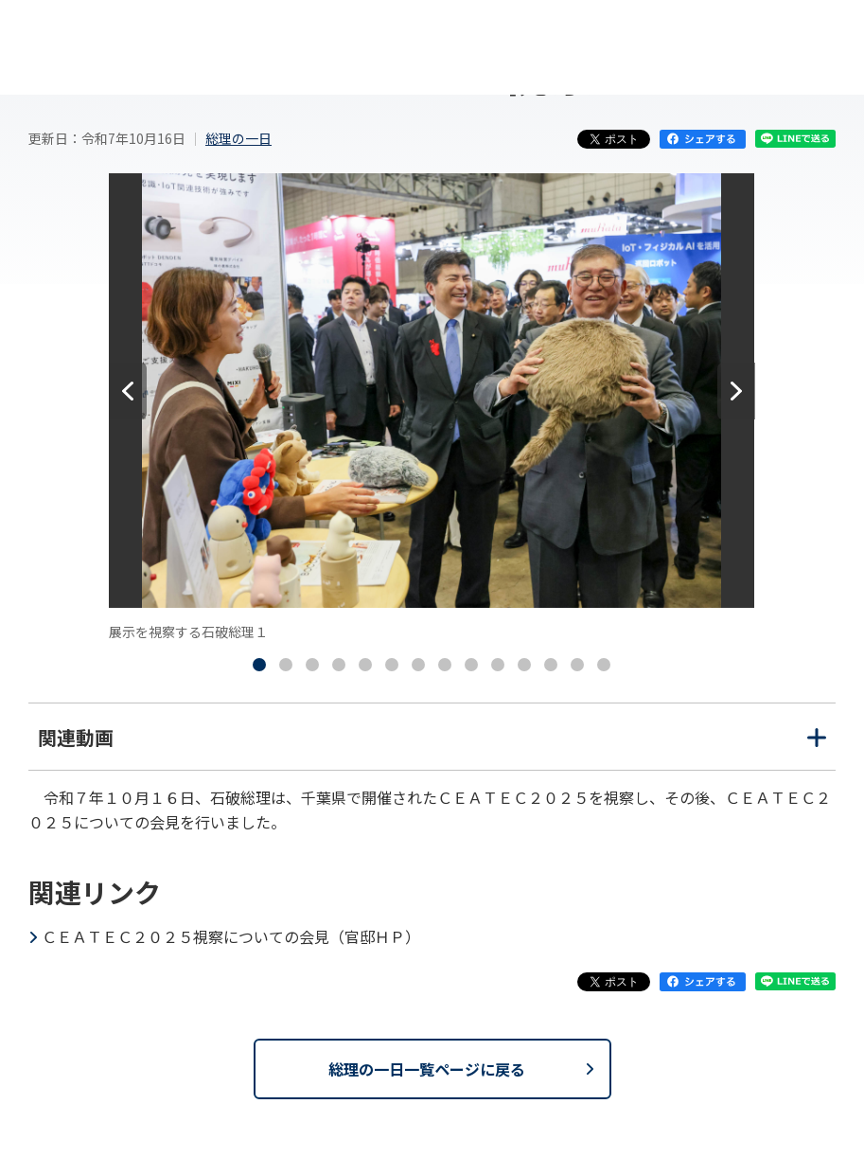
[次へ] (736, 391)
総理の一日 (238, 138)
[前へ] (128, 391)
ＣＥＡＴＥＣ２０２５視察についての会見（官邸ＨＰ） (231, 936)
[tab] (259, 664)
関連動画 (432, 746)
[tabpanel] (431, 407)
